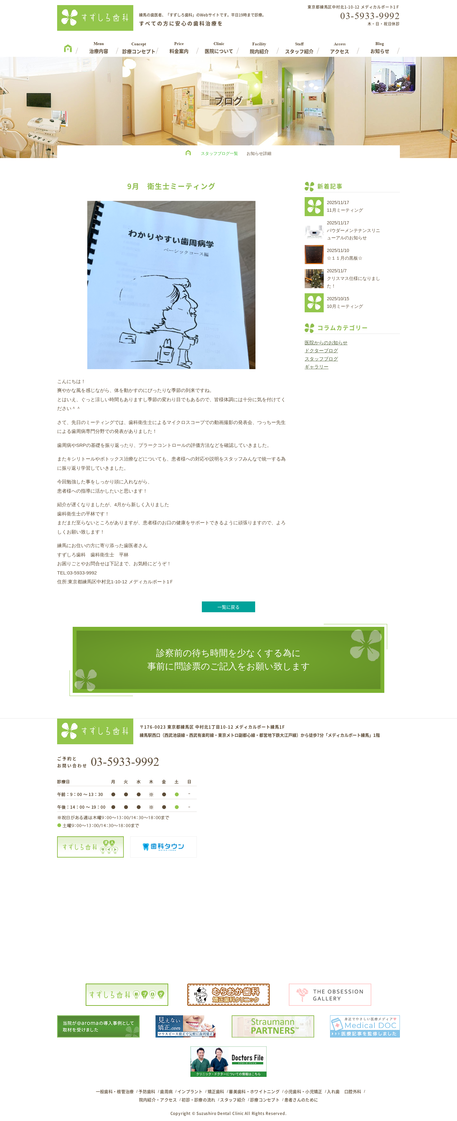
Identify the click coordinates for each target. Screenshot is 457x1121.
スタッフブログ (321, 359)
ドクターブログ (321, 350)
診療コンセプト (265, 1100)
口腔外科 (352, 1091)
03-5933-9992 (370, 15)
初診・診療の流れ (198, 1100)
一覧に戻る (228, 607)
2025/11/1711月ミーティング (345, 206)
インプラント (190, 1091)
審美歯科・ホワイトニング (254, 1091)
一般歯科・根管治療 (115, 1091)
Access (340, 45)
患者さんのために (301, 1100)
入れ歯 (333, 1091)
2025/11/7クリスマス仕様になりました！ (353, 278)
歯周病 (166, 1091)
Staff (299, 45)
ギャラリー (316, 366)
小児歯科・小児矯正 (303, 1091)
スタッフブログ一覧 (219, 153)
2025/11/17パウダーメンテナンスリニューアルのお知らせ (353, 230)
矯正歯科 (216, 1091)
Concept (139, 45)
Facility (259, 45)
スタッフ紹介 (232, 1100)
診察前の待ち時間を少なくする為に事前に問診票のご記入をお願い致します (228, 659)
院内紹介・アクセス (158, 1100)
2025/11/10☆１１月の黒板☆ (344, 254)
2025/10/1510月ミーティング (345, 302)
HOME (190, 153)
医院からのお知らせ (326, 342)
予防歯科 (146, 1091)
